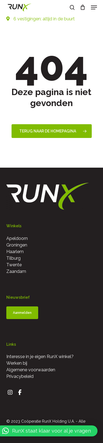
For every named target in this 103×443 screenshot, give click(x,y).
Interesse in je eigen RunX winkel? (40, 356)
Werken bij (16, 363)
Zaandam (16, 271)
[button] (94, 7)
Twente (14, 264)
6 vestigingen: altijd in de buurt (40, 18)
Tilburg (13, 258)
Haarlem (15, 251)
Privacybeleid (20, 376)
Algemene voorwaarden (30, 369)
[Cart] (82, 7)
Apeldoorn (17, 238)
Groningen (16, 245)
